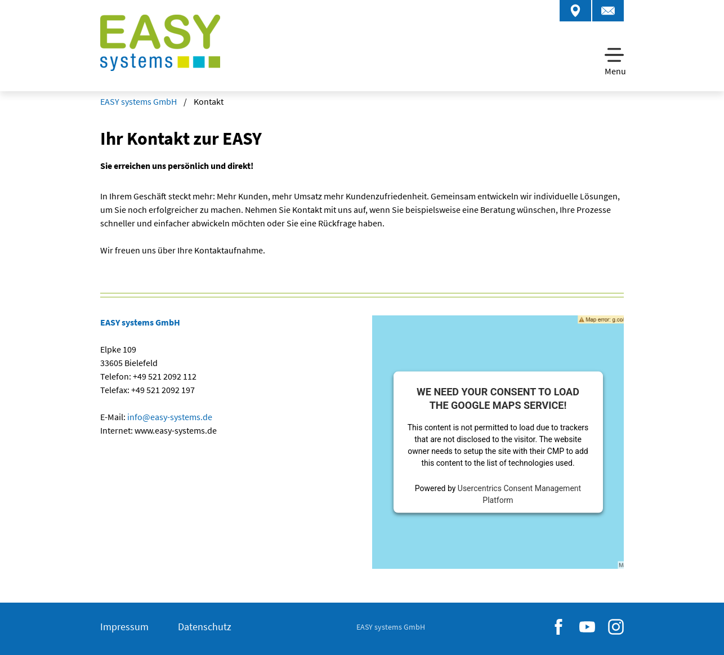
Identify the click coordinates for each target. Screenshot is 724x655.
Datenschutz (204, 626)
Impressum (124, 626)
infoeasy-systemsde (169, 416)
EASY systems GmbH (138, 101)
